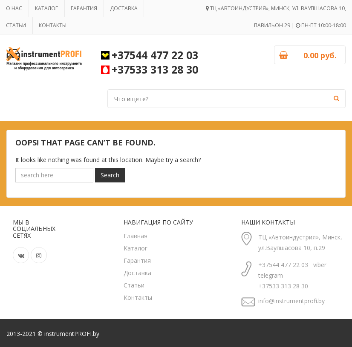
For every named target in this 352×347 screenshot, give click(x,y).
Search (110, 175)
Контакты (53, 25)
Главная (135, 236)
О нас (14, 8)
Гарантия (85, 8)
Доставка (125, 8)
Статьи (16, 25)
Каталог (47, 8)
